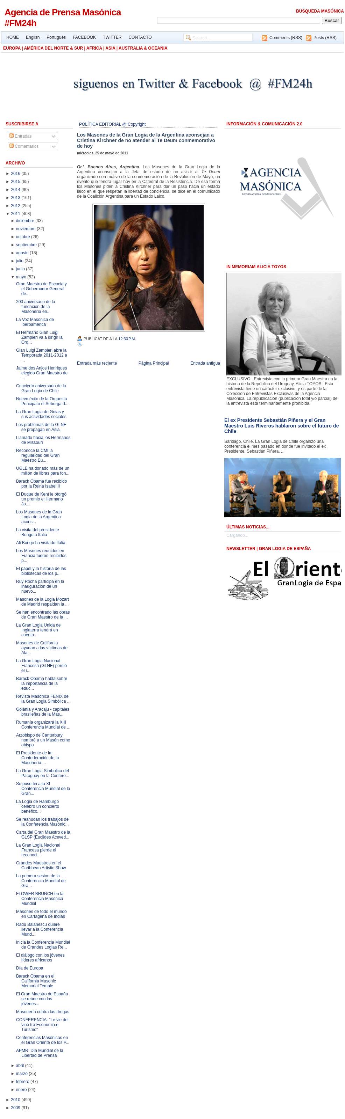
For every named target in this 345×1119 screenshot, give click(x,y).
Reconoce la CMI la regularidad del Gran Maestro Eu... (37, 455)
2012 (16, 205)
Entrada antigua (205, 363)
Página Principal (154, 363)
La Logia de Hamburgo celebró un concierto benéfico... (37, 806)
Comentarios (23, 146)
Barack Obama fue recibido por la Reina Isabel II (41, 484)
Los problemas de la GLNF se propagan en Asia (41, 427)
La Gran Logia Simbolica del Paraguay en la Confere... (42, 773)
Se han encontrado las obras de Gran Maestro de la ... (43, 615)
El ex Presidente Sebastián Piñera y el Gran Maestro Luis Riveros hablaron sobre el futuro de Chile (281, 425)
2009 (16, 1107)
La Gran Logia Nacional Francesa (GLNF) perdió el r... (41, 665)
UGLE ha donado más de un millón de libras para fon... (42, 471)
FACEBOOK (84, 37)
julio (20, 260)
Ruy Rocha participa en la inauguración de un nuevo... (40, 586)
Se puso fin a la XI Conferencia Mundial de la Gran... (43, 788)
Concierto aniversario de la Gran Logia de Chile (41, 388)
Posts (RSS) (325, 37)
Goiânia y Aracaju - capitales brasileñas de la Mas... (42, 712)
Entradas (20, 136)
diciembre (25, 220)
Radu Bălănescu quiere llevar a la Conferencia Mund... (39, 929)
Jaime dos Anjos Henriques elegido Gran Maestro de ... (42, 373)
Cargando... (237, 535)
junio (21, 268)
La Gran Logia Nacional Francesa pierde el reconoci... (38, 850)
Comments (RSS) (285, 37)
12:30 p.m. (127, 339)
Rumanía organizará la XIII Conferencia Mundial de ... (43, 725)
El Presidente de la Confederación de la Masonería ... (37, 758)
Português (56, 37)
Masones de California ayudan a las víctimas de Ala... (42, 648)
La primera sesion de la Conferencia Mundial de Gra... (41, 880)
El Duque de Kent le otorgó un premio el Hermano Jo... (41, 499)
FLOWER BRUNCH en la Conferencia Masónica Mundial (39, 898)
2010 (16, 1099)
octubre (23, 236)
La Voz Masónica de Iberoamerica (35, 322)
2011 (16, 213)
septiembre (27, 244)
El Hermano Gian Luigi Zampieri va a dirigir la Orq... (39, 337)
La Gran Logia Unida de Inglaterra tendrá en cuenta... (38, 630)
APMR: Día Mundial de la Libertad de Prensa (39, 1053)
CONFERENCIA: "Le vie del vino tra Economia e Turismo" (42, 1024)
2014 (16, 189)
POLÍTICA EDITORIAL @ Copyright (112, 124)
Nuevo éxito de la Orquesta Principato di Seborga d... (42, 401)
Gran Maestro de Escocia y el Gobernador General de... (41, 288)
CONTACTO (140, 37)
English (33, 37)
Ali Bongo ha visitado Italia (40, 542)
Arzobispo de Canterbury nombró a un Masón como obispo (43, 740)
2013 (16, 197)
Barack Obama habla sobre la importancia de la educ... (41, 683)
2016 (16, 173)
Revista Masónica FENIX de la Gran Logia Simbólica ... (43, 699)
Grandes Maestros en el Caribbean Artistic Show (41, 865)
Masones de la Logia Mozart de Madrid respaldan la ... (42, 602)
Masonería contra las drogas (42, 1011)
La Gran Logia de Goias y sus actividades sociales (41, 414)
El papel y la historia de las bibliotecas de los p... (41, 571)
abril (20, 1065)
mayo (22, 277)
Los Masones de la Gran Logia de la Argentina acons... (39, 517)
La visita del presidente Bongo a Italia (37, 532)
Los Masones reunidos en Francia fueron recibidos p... (41, 555)
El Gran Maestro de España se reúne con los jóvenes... (42, 999)
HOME (12, 37)
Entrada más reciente (97, 363)
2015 (16, 181)
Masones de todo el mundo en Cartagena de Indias (41, 914)
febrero (23, 1081)
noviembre (26, 228)
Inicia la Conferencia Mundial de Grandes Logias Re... (43, 945)
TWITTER (112, 37)
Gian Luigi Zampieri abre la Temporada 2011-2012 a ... (41, 355)
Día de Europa (29, 968)
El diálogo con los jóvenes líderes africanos (40, 958)
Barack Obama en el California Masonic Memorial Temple (36, 981)
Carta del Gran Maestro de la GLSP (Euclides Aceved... (43, 835)
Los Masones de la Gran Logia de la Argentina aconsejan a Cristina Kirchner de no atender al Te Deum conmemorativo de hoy (146, 140)
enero (22, 1089)
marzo (22, 1073)
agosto (23, 252)
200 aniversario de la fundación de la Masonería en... (35, 306)
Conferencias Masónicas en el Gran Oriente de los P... (42, 1040)
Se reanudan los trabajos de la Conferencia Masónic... (42, 822)
